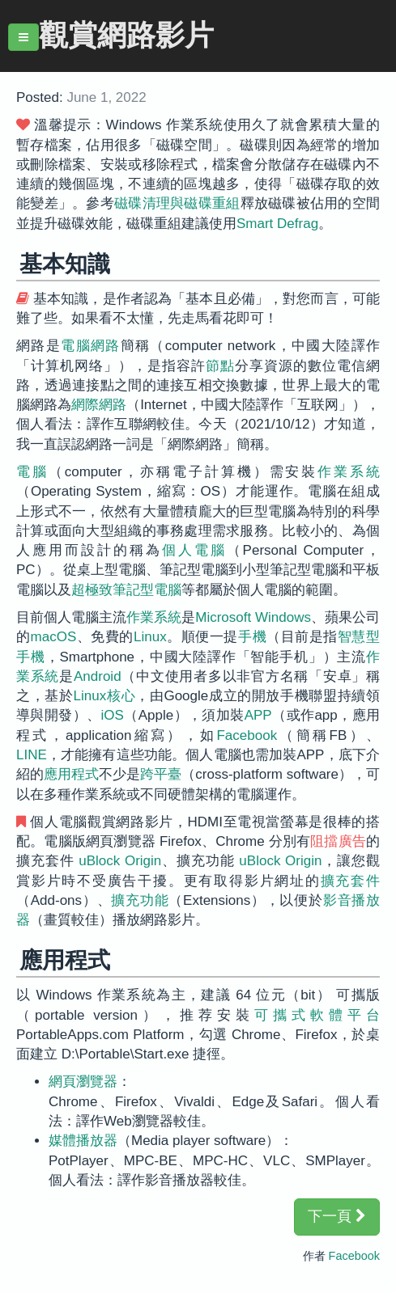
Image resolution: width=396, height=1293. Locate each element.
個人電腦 (194, 550)
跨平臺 (160, 774)
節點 (220, 366)
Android (97, 676)
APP (258, 715)
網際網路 (98, 404)
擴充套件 (350, 881)
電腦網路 (91, 345)
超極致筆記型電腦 (126, 590)
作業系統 (348, 472)
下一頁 (337, 1216)
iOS (112, 715)
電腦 (32, 472)
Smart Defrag (277, 223)
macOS (54, 636)
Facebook (246, 735)
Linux (150, 636)
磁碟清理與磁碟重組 (177, 203)
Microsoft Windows (253, 617)
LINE (31, 755)
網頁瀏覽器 (83, 1081)
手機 (252, 636)
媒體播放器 (83, 1140)
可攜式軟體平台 (317, 1015)
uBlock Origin (120, 860)
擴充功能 (139, 900)
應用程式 (71, 774)
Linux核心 (105, 696)
